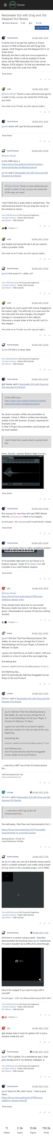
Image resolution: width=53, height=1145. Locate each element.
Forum (21, 4)
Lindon (10, 693)
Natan (9, 633)
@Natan (5, 698)
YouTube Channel (9, 218)
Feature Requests (10, 23)
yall (8, 588)
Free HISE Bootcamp (10, 215)
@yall (4, 638)
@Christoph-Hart (33, 564)
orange (10, 792)
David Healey (13, 151)
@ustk (5, 126)
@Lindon (6, 797)
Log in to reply (42, 28)
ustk (9, 89)
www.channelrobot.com (11, 777)
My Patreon (6, 220)
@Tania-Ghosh (9, 94)
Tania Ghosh (12, 38)
